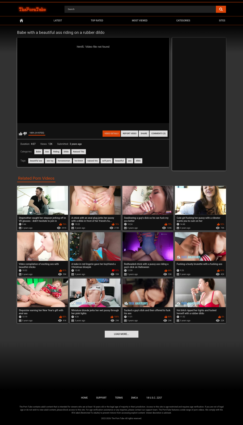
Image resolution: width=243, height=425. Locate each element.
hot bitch (79, 161)
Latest (58, 20)
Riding (56, 152)
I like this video (20, 133)
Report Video (129, 133)
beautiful (119, 161)
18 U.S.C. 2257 (154, 397)
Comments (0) (158, 133)
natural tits (92, 161)
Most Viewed (139, 20)
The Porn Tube (117, 418)
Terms (119, 397)
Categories (183, 20)
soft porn (106, 161)
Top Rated (97, 20)
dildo (138, 161)
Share (144, 133)
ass (130, 161)
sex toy (50, 161)
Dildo (66, 152)
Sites (222, 20)
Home (21, 20)
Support (101, 397)
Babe (38, 152)
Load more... (121, 334)
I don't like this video (25, 133)
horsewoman (64, 161)
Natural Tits (78, 152)
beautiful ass (36, 161)
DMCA (134, 397)
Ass (47, 152)
